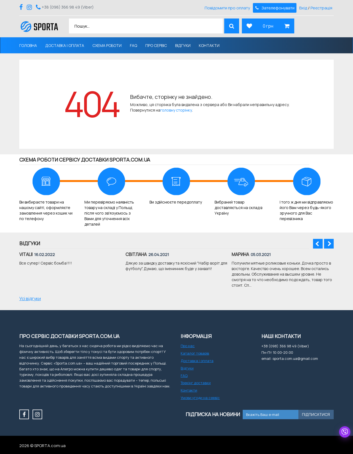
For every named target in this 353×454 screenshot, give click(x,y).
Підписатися (316, 414)
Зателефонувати (274, 8)
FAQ (133, 45)
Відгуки (183, 45)
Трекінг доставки (196, 382)
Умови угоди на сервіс (200, 397)
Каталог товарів (195, 353)
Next (329, 244)
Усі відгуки (30, 298)
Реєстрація (321, 8)
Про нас (188, 345)
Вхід (303, 8)
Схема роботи (107, 45)
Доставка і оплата (64, 45)
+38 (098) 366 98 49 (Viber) (68, 7)
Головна (28, 45)
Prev (318, 244)
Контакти (209, 45)
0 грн (268, 26)
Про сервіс (156, 45)
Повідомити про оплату (227, 8)
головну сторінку (176, 110)
